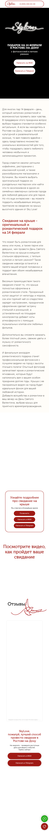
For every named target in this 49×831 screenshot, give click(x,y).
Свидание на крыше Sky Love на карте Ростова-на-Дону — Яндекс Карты (25, 719)
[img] (11, 4)
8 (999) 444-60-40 (27, 4)
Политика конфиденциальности (24, 807)
